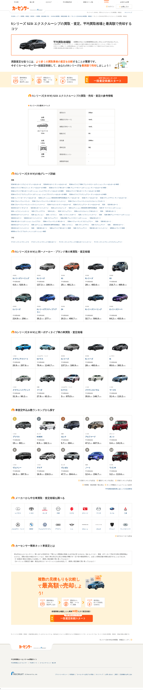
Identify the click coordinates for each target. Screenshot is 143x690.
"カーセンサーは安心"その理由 (85, 674)
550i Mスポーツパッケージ (98, 228)
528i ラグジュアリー (51, 218)
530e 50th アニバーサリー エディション (74, 218)
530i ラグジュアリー (98, 225)
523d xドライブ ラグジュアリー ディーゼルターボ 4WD (87, 194)
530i (96, 221)
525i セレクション (37, 215)
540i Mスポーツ (42, 228)
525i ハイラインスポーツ (67, 215)
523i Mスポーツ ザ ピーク (19, 208)
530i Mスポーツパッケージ (20, 225)
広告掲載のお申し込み (126, 674)
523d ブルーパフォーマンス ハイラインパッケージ (28, 204)
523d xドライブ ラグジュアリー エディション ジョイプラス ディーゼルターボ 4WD (39, 194)
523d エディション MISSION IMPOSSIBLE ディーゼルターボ (58, 198)
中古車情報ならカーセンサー (19, 662)
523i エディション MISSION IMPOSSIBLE (83, 208)
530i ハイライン (67, 225)
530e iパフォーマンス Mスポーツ (54, 221)
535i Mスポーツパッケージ (20, 228)
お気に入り (125, 7)
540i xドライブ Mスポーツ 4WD (60, 228)
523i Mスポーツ (113, 204)
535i (109, 225)
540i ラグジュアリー (80, 228)
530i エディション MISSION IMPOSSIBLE (45, 225)
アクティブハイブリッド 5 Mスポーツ (43, 242)
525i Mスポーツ (111, 211)
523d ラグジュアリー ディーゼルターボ (86, 204)
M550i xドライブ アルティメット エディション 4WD (28, 231)
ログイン (111, 6)
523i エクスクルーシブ (58, 208)
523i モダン (52, 211)
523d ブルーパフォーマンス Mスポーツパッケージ (49, 201)
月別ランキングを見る (124, 480)
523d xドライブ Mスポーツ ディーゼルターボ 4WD (83, 191)
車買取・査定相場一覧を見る (94, 485)
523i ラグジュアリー (65, 211)
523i (103, 204)
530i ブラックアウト (82, 225)
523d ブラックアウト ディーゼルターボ (113, 198)
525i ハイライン (51, 215)
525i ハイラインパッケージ (87, 215)
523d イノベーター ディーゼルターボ (23, 198)
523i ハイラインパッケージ (20, 211)
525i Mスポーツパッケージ (20, 215)
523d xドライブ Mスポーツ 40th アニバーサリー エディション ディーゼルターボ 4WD (77, 188)
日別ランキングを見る (87, 480)
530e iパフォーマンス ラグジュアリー (80, 221)
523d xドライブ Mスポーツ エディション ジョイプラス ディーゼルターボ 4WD (37, 191)
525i (101, 211)
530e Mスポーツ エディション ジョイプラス (26, 221)
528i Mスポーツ (16, 218)
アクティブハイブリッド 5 (20, 242)
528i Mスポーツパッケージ (33, 218)
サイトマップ (128, 12)
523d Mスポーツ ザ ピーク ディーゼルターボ (26, 184)
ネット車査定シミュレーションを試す (119, 485)
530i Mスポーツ (106, 221)
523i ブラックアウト (38, 211)
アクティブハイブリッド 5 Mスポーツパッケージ (75, 242)
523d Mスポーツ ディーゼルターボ (55, 184)
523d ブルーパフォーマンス (20, 201)
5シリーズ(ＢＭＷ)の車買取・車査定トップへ (115, 640)
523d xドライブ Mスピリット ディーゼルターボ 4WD (29, 188)
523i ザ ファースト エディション (110, 208)
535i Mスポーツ (118, 225)
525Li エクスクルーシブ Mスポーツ (86, 211)
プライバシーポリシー (61, 674)
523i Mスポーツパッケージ (39, 208)
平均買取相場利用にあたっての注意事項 (118, 489)
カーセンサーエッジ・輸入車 (48, 662)
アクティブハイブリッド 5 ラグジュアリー (108, 242)
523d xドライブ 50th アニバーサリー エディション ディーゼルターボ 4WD (94, 184)
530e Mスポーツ (95, 218)
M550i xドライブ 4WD (117, 228)
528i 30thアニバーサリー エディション (117, 215)
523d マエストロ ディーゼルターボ (59, 204)
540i (32, 228)
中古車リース (33, 662)
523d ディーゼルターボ (89, 198)
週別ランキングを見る (106, 480)
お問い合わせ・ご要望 (111, 674)
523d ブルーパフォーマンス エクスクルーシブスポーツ (86, 201)
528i (100, 215)
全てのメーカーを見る (124, 536)
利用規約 (72, 674)
